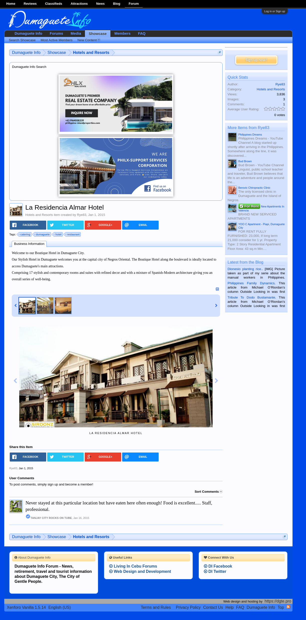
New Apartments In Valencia (261, 208)
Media (76, 33)
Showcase (98, 34)
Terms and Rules (156, 607)
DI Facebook (218, 566)
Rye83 (81, 215)
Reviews (30, 3)
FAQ (141, 33)
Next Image (216, 381)
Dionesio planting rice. (245, 269)
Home (10, 3)
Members (122, 33)
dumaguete (42, 234)
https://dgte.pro (278, 601)
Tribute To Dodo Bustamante (251, 297)
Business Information (29, 244)
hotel (57, 234)
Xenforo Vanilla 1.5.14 (26, 607)
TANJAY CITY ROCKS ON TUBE (48, 517)
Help (229, 607)
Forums (56, 33)
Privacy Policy (188, 607)
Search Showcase (22, 40)
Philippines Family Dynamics (251, 283)
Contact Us (213, 607)
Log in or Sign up (274, 11)
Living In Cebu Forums (133, 566)
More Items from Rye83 (248, 128)
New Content (88, 40)
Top (281, 607)
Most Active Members (56, 40)
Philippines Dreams (250, 134)
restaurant (73, 234)
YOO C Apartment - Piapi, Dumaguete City (261, 226)
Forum (134, 3)
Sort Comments (209, 491)
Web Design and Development (140, 571)
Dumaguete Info (28, 33)
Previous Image (15, 381)
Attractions (79, 3)
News (100, 3)
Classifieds (53, 3)
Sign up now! (256, 59)
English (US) (59, 607)
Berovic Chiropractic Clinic (254, 187)
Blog (116, 3)
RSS (288, 607)
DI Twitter (215, 571)
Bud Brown (245, 161)
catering (24, 234)
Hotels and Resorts (39, 215)
